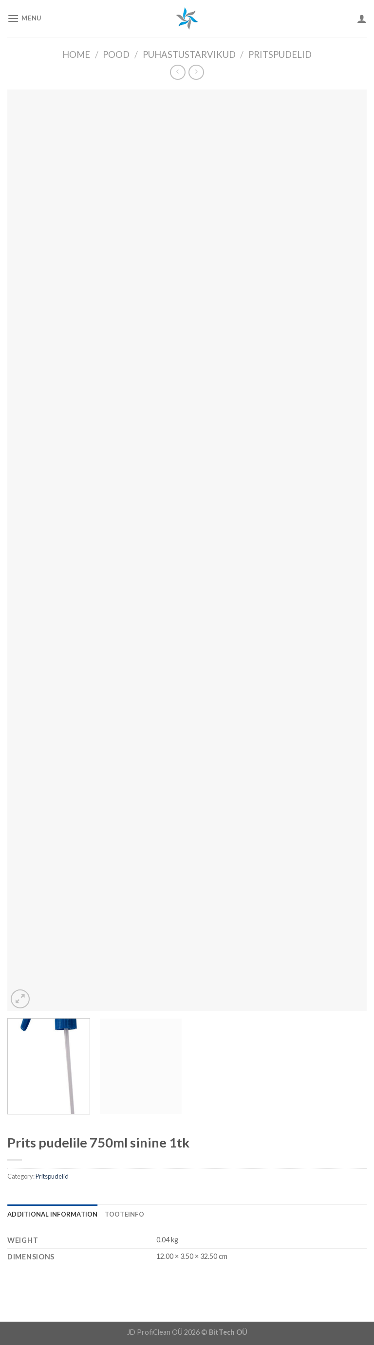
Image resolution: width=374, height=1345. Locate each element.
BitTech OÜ (228, 1332)
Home (76, 54)
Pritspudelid (280, 54)
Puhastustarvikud (189, 54)
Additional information (52, 1214)
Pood (116, 54)
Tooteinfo (124, 1214)
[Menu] (24, 18)
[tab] (52, 1214)
